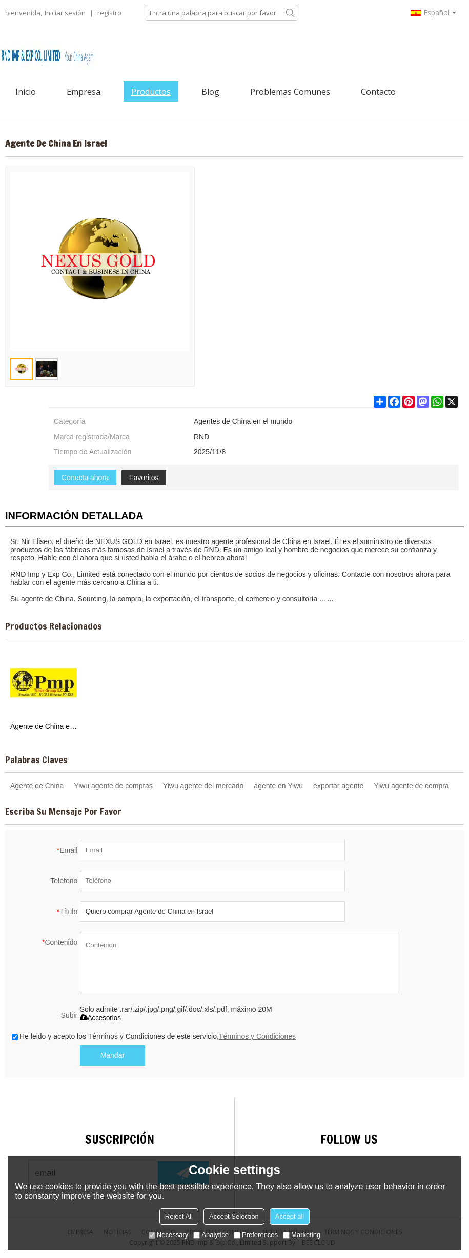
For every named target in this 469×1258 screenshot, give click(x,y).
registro (109, 12)
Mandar (112, 1055)
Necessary (168, 1235)
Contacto (378, 91)
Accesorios (100, 1018)
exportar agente (338, 786)
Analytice (211, 1235)
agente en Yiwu (278, 786)
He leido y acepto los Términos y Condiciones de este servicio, (154, 1036)
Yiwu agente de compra (411, 786)
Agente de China (37, 786)
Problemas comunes (290, 91)
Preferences (256, 1235)
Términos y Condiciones (257, 1036)
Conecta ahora (85, 477)
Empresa (83, 91)
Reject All (179, 1216)
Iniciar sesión (65, 12)
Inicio (25, 91)
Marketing (301, 1235)
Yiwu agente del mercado (203, 786)
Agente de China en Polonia (43, 726)
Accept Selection (234, 1216)
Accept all (289, 1216)
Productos (151, 91)
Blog (210, 91)
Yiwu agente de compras (113, 786)
